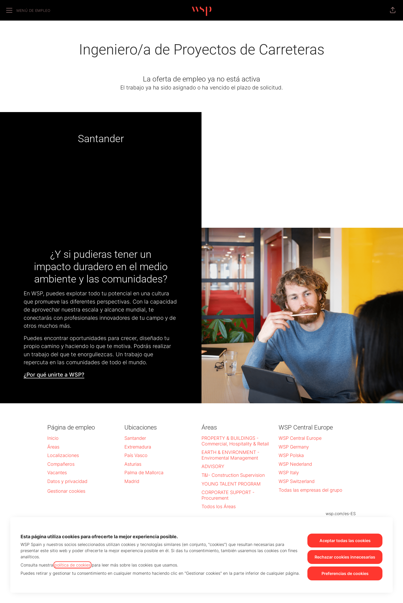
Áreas (53, 447)
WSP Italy (289, 472)
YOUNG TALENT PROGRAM (231, 484)
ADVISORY (213, 466)
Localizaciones (63, 455)
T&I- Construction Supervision (233, 475)
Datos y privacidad (67, 481)
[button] (393, 10)
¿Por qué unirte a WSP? (54, 374)
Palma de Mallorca (143, 472)
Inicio (53, 438)
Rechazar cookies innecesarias (345, 557)
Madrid (131, 481)
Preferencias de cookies (345, 573)
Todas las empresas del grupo (310, 490)
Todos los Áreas (219, 506)
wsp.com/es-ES (341, 513)
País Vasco (136, 455)
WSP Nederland (295, 464)
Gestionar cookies (66, 491)
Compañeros (61, 464)
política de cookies (72, 565)
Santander (135, 438)
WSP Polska (291, 455)
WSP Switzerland (297, 481)
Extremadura (137, 447)
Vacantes (57, 472)
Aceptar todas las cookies (345, 540)
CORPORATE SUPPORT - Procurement (228, 495)
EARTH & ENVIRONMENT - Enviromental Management (230, 455)
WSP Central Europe (300, 438)
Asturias (132, 464)
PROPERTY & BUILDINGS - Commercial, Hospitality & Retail (235, 440)
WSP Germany (294, 447)
